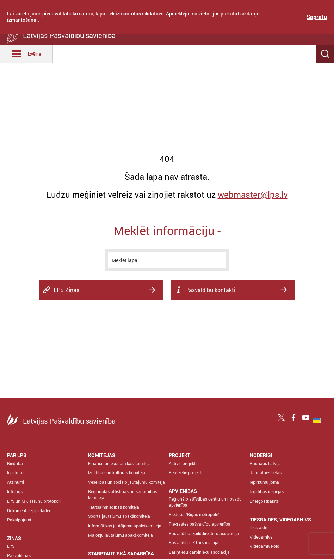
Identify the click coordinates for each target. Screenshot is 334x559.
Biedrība (15, 463)
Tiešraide (258, 527)
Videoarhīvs (261, 537)
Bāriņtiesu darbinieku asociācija (199, 552)
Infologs (15, 491)
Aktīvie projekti (183, 463)
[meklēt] (167, 260)
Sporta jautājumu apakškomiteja (119, 516)
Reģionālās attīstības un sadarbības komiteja (122, 494)
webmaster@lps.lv (253, 194)
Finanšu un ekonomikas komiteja (119, 463)
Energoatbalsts (264, 501)
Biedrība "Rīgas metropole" (194, 514)
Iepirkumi (15, 472)
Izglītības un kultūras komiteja (116, 472)
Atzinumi (15, 482)
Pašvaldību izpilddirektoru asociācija (204, 533)
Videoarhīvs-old (264, 546)
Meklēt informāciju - (167, 230)
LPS (10, 546)
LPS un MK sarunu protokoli (34, 501)
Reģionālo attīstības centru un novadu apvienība (205, 502)
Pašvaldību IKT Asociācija (193, 542)
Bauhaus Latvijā (265, 463)
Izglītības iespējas (267, 491)
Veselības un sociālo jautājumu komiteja (126, 482)
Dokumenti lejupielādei (28, 510)
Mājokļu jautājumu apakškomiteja (120, 535)
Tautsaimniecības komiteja (113, 507)
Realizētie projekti (185, 472)
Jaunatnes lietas (266, 472)
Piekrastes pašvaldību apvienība (199, 524)
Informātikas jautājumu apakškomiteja (124, 525)
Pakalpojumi (19, 519)
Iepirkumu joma (264, 482)
